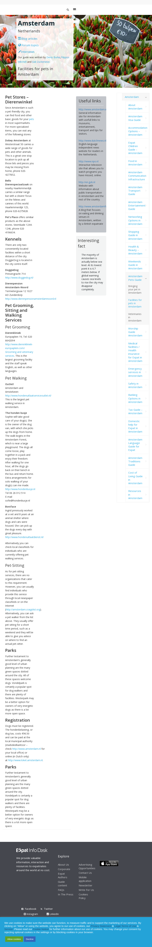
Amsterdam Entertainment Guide (136, 205)
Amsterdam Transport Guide (135, 190)
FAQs (61, 890)
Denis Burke (53, 57)
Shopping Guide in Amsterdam (135, 235)
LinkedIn (53, 914)
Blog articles (27, 39)
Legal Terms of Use (125, 926)
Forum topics (28, 45)
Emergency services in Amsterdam (135, 372)
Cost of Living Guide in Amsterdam (135, 478)
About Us (63, 864)
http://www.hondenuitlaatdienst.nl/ (24, 537)
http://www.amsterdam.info (94, 109)
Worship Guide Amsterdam (135, 332)
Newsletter (85, 885)
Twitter (48, 908)
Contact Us (85, 872)
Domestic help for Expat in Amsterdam (135, 426)
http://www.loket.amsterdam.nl (25, 760)
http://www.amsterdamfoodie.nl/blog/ (100, 206)
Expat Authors (62, 875)
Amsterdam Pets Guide (135, 277)
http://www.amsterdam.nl (26, 748)
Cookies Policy (83, 896)
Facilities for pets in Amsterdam (135, 303)
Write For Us (86, 890)
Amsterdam (132, 97)
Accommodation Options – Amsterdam (137, 131)
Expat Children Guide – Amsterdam (135, 148)
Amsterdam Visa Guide (135, 117)
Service (8, 929)
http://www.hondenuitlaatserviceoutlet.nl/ (28, 395)
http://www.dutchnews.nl (92, 140)
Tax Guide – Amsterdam (135, 411)
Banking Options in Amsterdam (135, 398)
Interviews (26, 52)
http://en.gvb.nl (87, 182)
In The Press (65, 894)
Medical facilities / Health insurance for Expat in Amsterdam (135, 352)
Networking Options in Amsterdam (135, 220)
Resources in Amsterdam (135, 494)
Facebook (30, 908)
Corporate (64, 869)
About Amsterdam (135, 106)
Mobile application (85, 879)
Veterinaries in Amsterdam (134, 317)
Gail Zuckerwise (41, 61)
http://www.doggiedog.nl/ (19, 277)
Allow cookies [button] (14, 939)
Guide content (62, 883)
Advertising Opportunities (87, 866)
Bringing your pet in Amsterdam (134, 289)
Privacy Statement (101, 926)
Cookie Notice (41, 929)
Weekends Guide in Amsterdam (135, 265)
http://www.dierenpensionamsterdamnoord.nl (30, 298)
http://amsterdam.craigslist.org (23, 609)
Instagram (31, 914)
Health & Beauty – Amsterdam (135, 250)
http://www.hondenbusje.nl (20, 489)
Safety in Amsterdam (135, 385)
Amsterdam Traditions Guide (135, 461)
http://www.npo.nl (88, 161)
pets (31, 119)
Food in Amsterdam (135, 162)
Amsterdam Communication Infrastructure (137, 175)
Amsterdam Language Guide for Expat (135, 445)
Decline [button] (29, 939)
